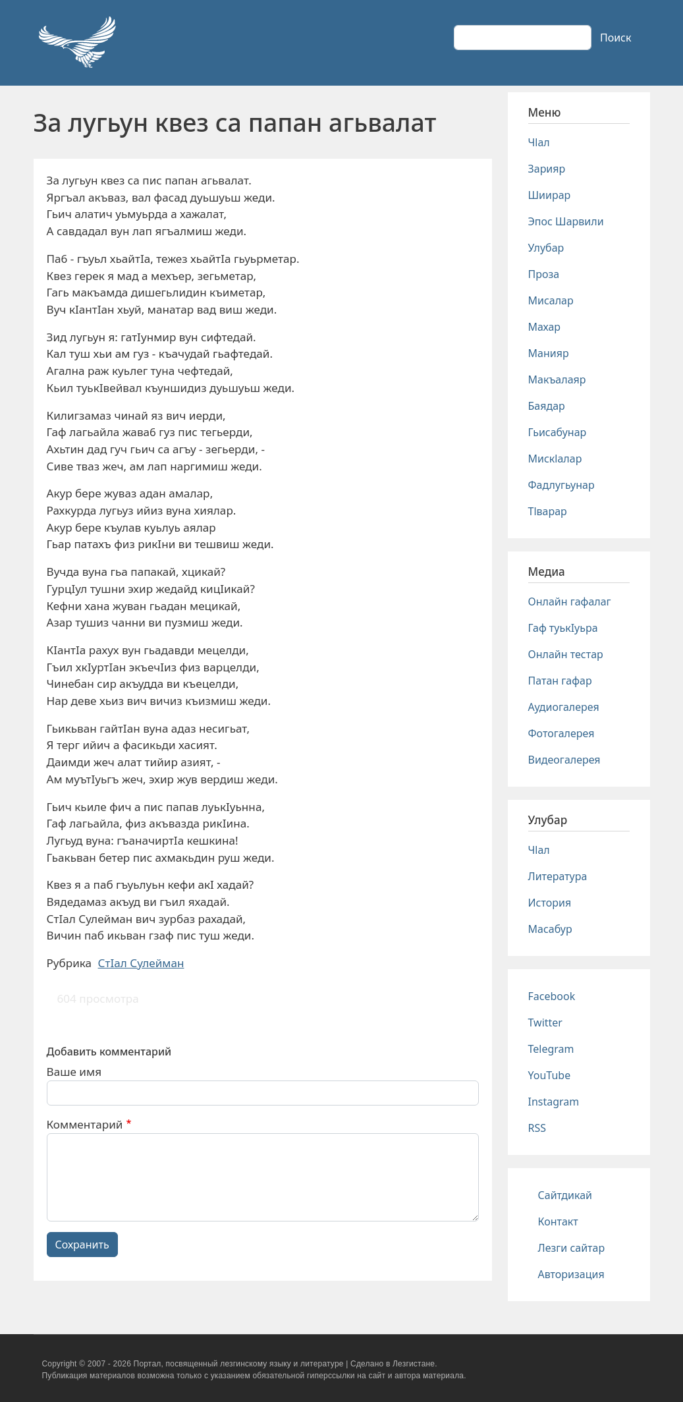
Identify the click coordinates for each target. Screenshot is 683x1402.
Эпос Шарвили (566, 221)
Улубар (546, 247)
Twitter (545, 1022)
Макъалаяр (557, 379)
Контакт (558, 1221)
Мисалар (551, 300)
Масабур (550, 929)
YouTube (549, 1075)
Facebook (552, 996)
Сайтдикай (565, 1195)
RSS (537, 1128)
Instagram (554, 1101)
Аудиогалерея (563, 707)
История (550, 902)
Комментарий (85, 1124)
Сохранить (82, 1244)
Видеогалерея (564, 759)
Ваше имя (74, 1071)
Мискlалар (555, 458)
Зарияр (547, 168)
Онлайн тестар (565, 654)
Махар (544, 327)
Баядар (546, 406)
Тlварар (547, 511)
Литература (557, 876)
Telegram (551, 1049)
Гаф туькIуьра (563, 628)
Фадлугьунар (561, 485)
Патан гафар (560, 680)
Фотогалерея (561, 733)
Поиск (616, 37)
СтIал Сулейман (141, 962)
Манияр (548, 353)
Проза (544, 274)
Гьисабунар (557, 432)
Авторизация (571, 1274)
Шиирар (549, 195)
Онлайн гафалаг (569, 601)
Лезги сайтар (571, 1248)
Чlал (539, 142)
